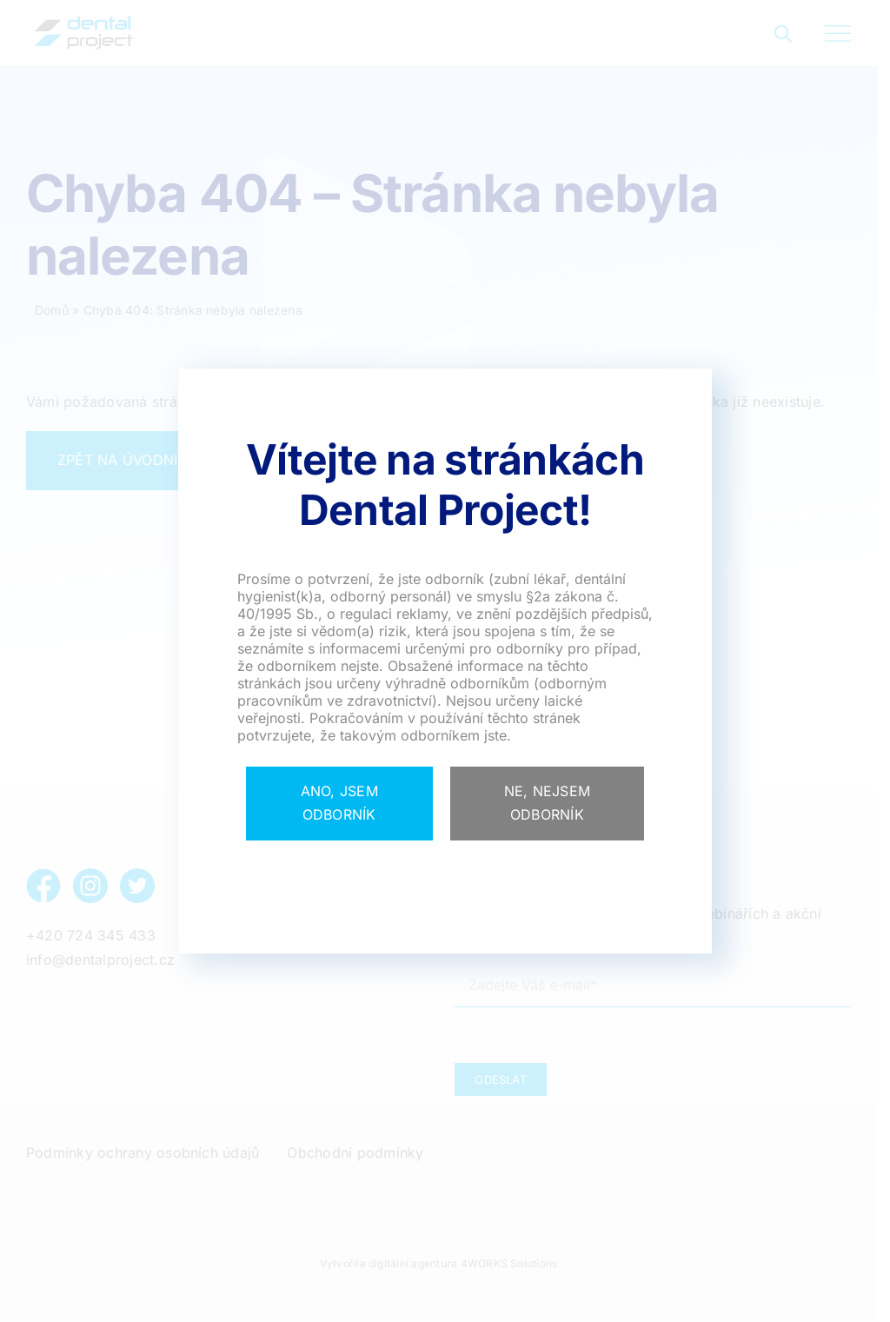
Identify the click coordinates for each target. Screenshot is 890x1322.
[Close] (339, 803)
